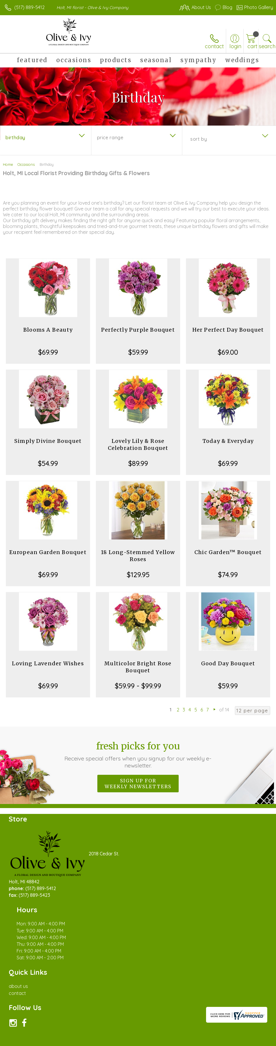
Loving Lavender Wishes (48, 663)
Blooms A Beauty (48, 329)
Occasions (26, 164)
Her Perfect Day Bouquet (228, 329)
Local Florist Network (215, 1040)
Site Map (251, 1040)
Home (8, 164)
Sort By (198, 139)
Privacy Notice (174, 1040)
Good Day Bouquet (228, 663)
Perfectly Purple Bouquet (138, 329)
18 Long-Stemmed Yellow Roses (138, 556)
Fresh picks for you (138, 754)
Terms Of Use (139, 1040)
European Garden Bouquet (48, 552)
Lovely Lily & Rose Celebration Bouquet (138, 444)
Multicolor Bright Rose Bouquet (137, 667)
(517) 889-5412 (29, 7)
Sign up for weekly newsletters (138, 783)
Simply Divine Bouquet (48, 441)
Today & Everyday (228, 441)
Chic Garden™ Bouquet (228, 552)
